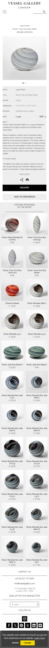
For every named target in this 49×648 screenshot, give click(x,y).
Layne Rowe (25, 26)
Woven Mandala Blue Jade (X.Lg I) (12, 495)
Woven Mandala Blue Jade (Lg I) (12, 397)
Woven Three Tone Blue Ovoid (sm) (12, 272)
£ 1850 (36, 306)
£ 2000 (36, 401)
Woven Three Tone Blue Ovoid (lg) (37, 239)
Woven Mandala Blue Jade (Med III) (36, 430)
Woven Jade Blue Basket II (12, 365)
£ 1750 (36, 565)
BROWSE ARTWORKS (24, 32)
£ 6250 (12, 368)
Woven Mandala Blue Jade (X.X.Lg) (12, 463)
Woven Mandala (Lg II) (37, 334)
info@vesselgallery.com (24, 584)
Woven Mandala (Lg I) (12, 334)
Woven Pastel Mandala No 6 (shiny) (12, 239)
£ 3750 (12, 401)
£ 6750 (36, 467)
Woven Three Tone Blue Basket (37, 272)
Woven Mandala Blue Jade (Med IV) (36, 528)
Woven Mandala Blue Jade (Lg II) (36, 495)
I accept (27, 643)
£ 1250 (12, 306)
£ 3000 (36, 243)
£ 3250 (12, 337)
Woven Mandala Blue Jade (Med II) (12, 430)
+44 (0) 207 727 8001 (24, 579)
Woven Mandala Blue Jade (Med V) (12, 561)
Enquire (24, 187)
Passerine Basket (12, 303)
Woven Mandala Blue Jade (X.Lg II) (36, 463)
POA (12, 243)
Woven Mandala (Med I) (36, 303)
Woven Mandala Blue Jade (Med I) (36, 397)
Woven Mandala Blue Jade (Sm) (36, 561)
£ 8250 (12, 467)
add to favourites (24, 197)
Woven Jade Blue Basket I (37, 365)
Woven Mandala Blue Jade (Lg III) (12, 528)
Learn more (39, 638)
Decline (15, 643)
